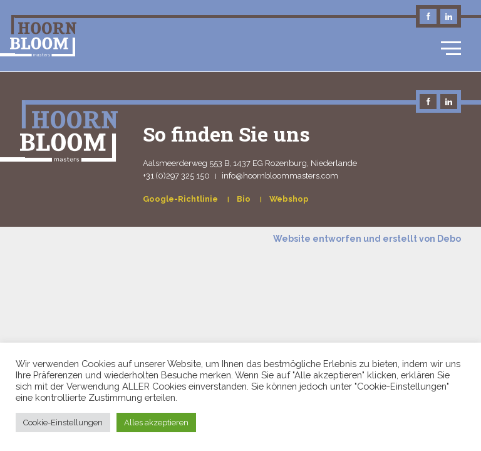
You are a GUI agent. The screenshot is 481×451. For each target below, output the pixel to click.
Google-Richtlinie (181, 199)
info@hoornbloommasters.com (280, 175)
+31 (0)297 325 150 (176, 175)
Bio (244, 199)
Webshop (289, 199)
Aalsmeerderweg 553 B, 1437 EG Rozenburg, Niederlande (250, 163)
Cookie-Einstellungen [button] (63, 422)
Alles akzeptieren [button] (156, 422)
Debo (449, 239)
